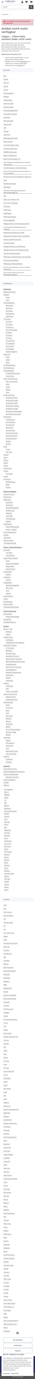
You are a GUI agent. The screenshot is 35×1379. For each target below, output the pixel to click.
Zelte (7, 689)
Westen (6, 463)
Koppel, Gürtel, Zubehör (11, 558)
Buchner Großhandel (10, 995)
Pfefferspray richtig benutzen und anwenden (17, 257)
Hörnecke (7, 833)
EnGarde (6, 1044)
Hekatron (6, 1102)
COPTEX (6, 814)
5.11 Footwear (10, 346)
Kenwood (7, 835)
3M (4, 926)
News (5, 180)
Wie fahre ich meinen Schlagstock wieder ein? (17, 177)
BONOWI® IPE (8, 988)
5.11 (5, 800)
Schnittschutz (10, 425)
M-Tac (5, 1182)
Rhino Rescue (8, 912)
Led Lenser (7, 844)
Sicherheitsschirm (9, 1255)
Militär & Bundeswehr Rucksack (15, 661)
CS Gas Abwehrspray (10, 532)
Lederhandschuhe (11, 438)
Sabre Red (7, 1244)
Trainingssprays (10, 519)
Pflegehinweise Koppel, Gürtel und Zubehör (17, 236)
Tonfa (7, 591)
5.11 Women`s (10, 327)
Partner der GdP (8, 103)
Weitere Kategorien (11, 352)
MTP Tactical (8, 852)
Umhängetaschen (11, 670)
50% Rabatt (7, 187)
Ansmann (6, 950)
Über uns (6, 83)
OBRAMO (7, 795)
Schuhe (6, 471)
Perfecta (6, 865)
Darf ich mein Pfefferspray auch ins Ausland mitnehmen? (17, 268)
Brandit (6, 992)
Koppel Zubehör (10, 569)
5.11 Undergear (10, 343)
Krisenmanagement (9, 780)
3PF (5, 919)
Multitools (9, 632)
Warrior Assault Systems (11, 1321)
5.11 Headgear (10, 349)
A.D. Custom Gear (9, 933)
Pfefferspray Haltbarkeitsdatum (13, 264)
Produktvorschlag (9, 243)
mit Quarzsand (10, 419)
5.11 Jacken (9, 324)
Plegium (6, 1231)
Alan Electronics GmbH (10, 943)
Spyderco (7, 871)
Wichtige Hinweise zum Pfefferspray (14, 246)
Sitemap (6, 131)
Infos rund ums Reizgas (11, 203)
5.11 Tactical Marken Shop (11, 145)
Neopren (8, 441)
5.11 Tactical (7, 319)
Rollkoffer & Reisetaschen (13, 672)
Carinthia (6, 1005)
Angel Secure (8, 1175)
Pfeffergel (9, 513)
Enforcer (6, 816)
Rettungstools (10, 743)
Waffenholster (10, 566)
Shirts (7, 300)
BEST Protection (8, 967)
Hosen (8, 297)
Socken (6, 476)
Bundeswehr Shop (9, 395)
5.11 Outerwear (10, 341)
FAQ (5, 196)
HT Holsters (7, 1127)
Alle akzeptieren (18, 1340)
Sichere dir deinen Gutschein (12, 239)
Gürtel (8, 561)
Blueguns (6, 981)
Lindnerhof (7, 1161)
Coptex (6, 1030)
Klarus (8, 710)
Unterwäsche (8, 468)
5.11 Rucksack (10, 648)
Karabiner (9, 762)
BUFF (5, 905)
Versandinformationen (10, 114)
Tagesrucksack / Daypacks (14, 659)
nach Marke (9, 474)
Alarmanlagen (8, 614)
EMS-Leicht (9, 588)
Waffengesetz (8, 213)
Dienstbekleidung (9, 303)
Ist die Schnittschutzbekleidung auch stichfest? (15, 228)
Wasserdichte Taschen (12, 656)
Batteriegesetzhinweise (11, 138)
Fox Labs (6, 1068)
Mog (5, 909)
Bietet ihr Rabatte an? (10, 155)
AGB (5, 128)
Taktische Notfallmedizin (11, 774)
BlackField (7, 974)
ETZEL (5, 1050)
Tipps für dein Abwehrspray (12, 253)
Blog (5, 76)
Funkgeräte (7, 577)
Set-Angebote (8, 789)
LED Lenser (9, 716)
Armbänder (9, 759)
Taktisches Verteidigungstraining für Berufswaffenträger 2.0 (14, 191)
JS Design (7, 1130)
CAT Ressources (8, 1009)
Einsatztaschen (8, 596)
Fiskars (6, 1057)
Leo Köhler (7, 1158)
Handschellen (8, 572)
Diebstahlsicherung (12, 751)
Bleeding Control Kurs (12, 777)
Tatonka (6, 876)
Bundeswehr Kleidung (12, 406)
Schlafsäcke (9, 686)
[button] (22, 2)
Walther (8, 727)
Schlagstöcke (8, 582)
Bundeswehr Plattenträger (14, 411)
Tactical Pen (7, 538)
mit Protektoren (10, 422)
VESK (5, 1314)
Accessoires (7, 479)
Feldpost (6, 97)
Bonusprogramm (9, 93)
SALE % (6, 90)
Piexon (6, 868)
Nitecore (8, 721)
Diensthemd (9, 316)
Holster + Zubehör (11, 529)
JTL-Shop (20, 1376)
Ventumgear (7, 1310)
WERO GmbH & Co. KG (10, 1324)
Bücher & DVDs (8, 604)
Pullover (8, 390)
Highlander (7, 830)
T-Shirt (8, 449)
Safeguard (7, 1248)
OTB (5, 1217)
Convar (6, 1023)
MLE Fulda (7, 1189)
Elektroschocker (8, 540)
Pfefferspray (7, 210)
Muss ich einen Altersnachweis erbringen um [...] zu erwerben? (17, 172)
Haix (5, 827)
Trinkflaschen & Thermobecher (15, 642)
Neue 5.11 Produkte (11, 330)
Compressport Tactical (10, 1179)
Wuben (8, 705)
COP (5, 1026)
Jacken (8, 360)
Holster (6, 599)
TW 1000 (6, 1289)
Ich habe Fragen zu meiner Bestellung (15, 168)
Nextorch (8, 718)
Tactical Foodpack (9, 1258)
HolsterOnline (8, 1120)
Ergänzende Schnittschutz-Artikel (14, 232)
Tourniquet (9, 553)
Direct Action (7, 1033)
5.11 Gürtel (9, 322)
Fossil (5, 1064)
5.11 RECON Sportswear (13, 373)
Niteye (6, 863)
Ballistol (6, 806)
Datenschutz (15, 1373)
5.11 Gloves (9, 335)
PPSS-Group (7, 1234)
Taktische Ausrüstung (10, 694)
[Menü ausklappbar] (2, 1)
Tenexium (6, 1272)
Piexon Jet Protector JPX (11, 199)
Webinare (6, 785)
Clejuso (6, 1016)
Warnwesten (9, 746)
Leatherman (8, 841)
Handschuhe (7, 417)
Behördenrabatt (8, 121)
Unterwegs (7, 737)
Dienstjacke (9, 311)
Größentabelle (8, 100)
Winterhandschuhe (11, 436)
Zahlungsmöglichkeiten (11, 110)
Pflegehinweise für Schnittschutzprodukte (16, 224)
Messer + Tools (8, 629)
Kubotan (6, 535)
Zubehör (8, 444)
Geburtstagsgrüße (9, 220)
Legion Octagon (8, 1154)
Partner (6, 86)
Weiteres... (7, 756)
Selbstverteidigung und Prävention (14, 772)
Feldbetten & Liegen (12, 409)
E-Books (6, 782)
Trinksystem (9, 680)
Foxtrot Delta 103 (9, 1071)
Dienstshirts (9, 305)
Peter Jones (7, 1224)
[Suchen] (15, 7)
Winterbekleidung (9, 368)
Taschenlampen (8, 702)
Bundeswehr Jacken (12, 400)
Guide (5, 1092)
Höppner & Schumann (10, 1123)
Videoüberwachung (9, 622)
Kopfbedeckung (10, 482)
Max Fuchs (7, 846)
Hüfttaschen (9, 675)
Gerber (6, 1082)
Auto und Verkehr (11, 754)
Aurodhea (6, 960)
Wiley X (6, 890)
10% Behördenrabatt (10, 184)
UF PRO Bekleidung (9, 365)
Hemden (6, 455)
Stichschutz (9, 428)
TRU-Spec (7, 879)
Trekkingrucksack (11, 664)
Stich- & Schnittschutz (10, 379)
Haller (5, 1099)
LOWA (5, 1165)
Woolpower (7, 1331)
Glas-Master (7, 1089)
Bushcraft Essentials (10, 811)
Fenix (7, 713)
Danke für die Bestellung (11, 260)
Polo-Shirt (9, 452)
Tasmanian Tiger (11, 653)
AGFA (5, 940)
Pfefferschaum (10, 510)
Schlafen (6, 683)
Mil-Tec (6, 849)
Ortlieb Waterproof (9, 1213)
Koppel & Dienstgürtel (12, 563)
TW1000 (6, 882)
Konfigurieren (18, 1345)
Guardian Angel (8, 922)
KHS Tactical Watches (10, 1137)
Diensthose (9, 308)
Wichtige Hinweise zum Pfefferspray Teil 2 (16, 250)
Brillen (8, 484)
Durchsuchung (10, 430)
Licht (7, 748)
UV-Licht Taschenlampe (13, 729)
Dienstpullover (10, 314)
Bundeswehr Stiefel (12, 403)
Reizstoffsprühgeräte (12, 508)
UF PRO (6, 1293)
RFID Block (9, 651)
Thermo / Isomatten (12, 691)
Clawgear (6, 295)
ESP (5, 1047)
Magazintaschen (11, 697)
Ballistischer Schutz (10, 292)
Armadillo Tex (8, 954)
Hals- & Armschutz (11, 381)
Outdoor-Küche (8, 637)
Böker (5, 985)
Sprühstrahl (9, 505)
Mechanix (6, 1172)
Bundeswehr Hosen (12, 398)
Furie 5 (6, 1075)
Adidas (6, 936)
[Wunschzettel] (26, 2)
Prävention (7, 206)
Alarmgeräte (7, 619)
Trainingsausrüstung (10, 543)
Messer (8, 634)
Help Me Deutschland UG (11, 1109)
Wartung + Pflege (11, 732)
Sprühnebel (9, 502)
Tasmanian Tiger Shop (10, 148)
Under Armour (10, 376)
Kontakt (20, 65)
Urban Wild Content (9, 1303)
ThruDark (6, 1276)
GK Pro (6, 825)
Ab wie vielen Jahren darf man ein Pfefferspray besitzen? (14, 274)
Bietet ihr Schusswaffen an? (12, 159)
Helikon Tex (7, 354)
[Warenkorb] (31, 2)
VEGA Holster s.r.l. (9, 1307)
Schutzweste (7, 497)
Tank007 (6, 1262)
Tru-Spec (6, 1282)
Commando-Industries (10, 1019)
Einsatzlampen (8, 601)
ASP (5, 803)
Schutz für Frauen (9, 494)
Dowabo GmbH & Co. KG (11, 1037)
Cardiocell (7, 1002)
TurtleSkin (7, 1286)
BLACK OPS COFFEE (10, 971)
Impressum (6, 1373)
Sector (6, 1251)
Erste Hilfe (7, 550)
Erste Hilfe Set (10, 555)
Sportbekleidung (9, 371)
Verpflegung (9, 640)
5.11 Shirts (9, 333)
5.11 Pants (9, 338)
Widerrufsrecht (8, 142)
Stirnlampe (9, 724)
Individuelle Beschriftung (11, 607)
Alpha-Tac (7, 947)
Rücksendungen (8, 107)
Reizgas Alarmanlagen (12, 617)
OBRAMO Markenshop (10, 152)
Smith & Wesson (8, 915)
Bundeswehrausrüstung (13, 414)
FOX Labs (7, 822)
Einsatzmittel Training (10, 769)
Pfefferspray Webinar (10, 217)
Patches (8, 487)
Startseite (24, 61)
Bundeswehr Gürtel (11, 699)
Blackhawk (7, 808)
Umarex (6, 884)
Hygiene (8, 740)
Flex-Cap (6, 1061)
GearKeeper (7, 1078)
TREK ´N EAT (7, 1279)
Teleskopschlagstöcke (12, 585)
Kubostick (7, 1144)
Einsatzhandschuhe (12, 433)
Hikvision (6, 1116)
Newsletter (7, 117)
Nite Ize (6, 857)
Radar (5, 1237)
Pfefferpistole (8, 524)
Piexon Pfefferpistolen (12, 527)
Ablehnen (18, 1351)
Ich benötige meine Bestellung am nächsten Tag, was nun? (17, 163)
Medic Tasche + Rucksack (13, 667)
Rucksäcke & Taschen (10, 645)
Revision (6, 1241)
